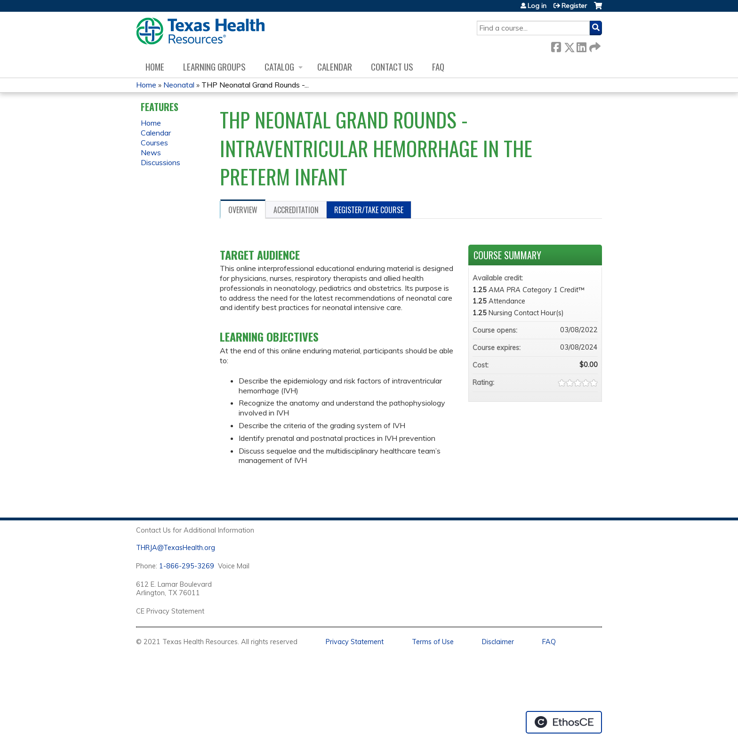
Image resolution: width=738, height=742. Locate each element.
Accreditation (296, 209)
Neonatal (178, 84)
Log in (537, 5)
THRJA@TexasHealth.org (175, 547)
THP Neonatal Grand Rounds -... (255, 84)
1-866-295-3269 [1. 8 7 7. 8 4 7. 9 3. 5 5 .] (186, 566)
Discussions (160, 162)
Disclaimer (498, 642)
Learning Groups (214, 66)
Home (154, 66)
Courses (154, 142)
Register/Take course (368, 209)
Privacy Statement (355, 642)
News (151, 152)
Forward (594, 45)
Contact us (392, 66)
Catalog (279, 66)
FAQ (438, 66)
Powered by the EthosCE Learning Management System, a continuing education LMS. (564, 722)
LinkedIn (581, 45)
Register (574, 5)
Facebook (556, 45)
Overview (242, 209)
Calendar (334, 66)
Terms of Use (433, 642)
